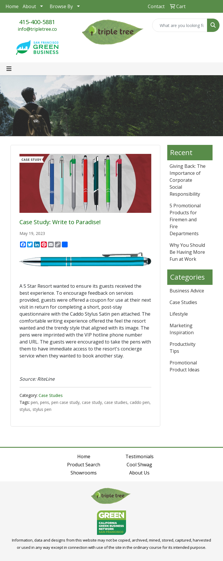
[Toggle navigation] (9, 69)
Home (12, 6)
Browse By (61, 6)
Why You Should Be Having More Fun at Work (187, 252)
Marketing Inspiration (182, 329)
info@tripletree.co (37, 29)
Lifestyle (179, 314)
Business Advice (187, 290)
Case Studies (51, 395)
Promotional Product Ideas (184, 366)
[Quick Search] (179, 25)
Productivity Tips (182, 347)
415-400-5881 (37, 22)
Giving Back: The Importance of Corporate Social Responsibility (188, 180)
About (29, 6)
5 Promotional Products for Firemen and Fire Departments (185, 219)
